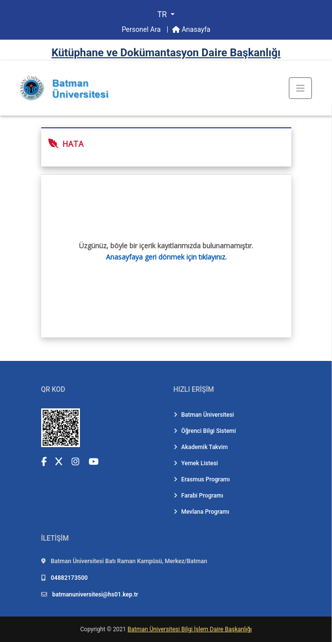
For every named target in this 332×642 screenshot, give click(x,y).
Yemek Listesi (196, 463)
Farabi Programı (199, 495)
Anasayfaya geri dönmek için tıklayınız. (166, 257)
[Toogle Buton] (300, 88)
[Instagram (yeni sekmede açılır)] (75, 461)
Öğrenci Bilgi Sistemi (205, 431)
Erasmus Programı (202, 479)
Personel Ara (142, 29)
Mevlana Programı (202, 511)
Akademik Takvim (201, 447)
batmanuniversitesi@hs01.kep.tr (95, 594)
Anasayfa (191, 29)
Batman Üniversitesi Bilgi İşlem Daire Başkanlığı (190, 629)
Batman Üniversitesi (204, 414)
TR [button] (163, 14)
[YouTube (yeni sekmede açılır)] (94, 461)
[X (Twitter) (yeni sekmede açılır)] (58, 461)
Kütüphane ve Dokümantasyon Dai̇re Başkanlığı (166, 53)
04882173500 (69, 577)
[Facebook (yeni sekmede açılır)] (44, 461)
